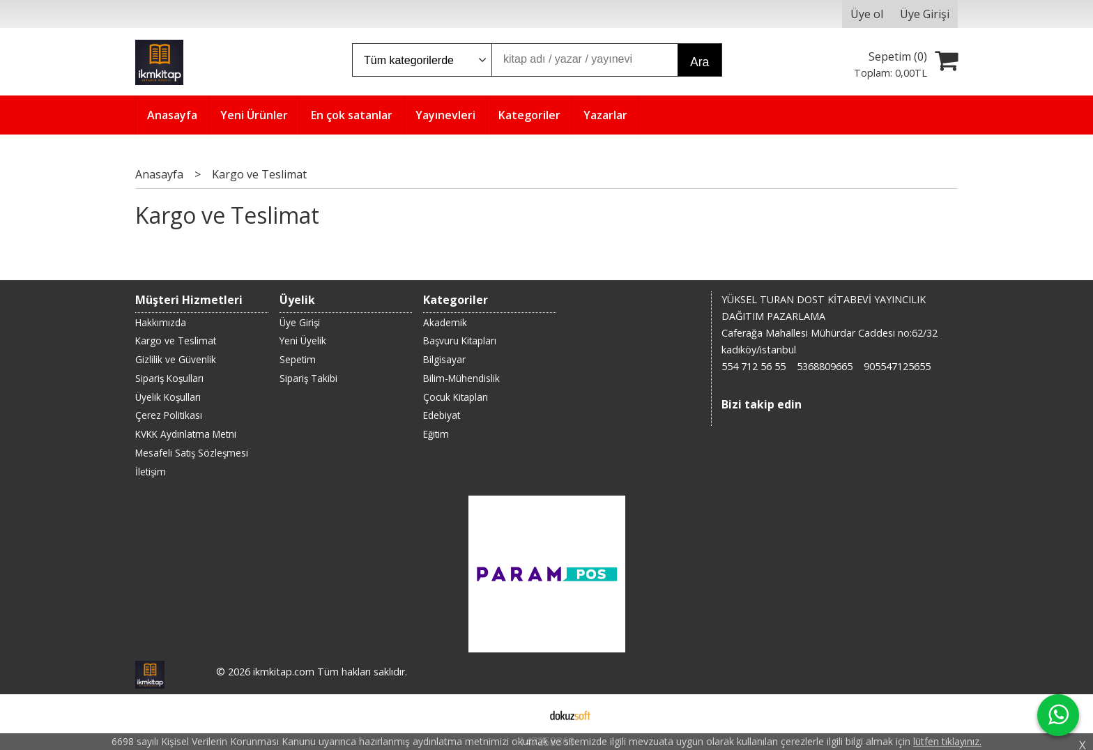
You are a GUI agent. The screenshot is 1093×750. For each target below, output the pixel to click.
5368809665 (825, 366)
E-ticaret (524, 713)
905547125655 (897, 366)
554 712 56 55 (753, 366)
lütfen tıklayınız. (947, 741)
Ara (699, 62)
